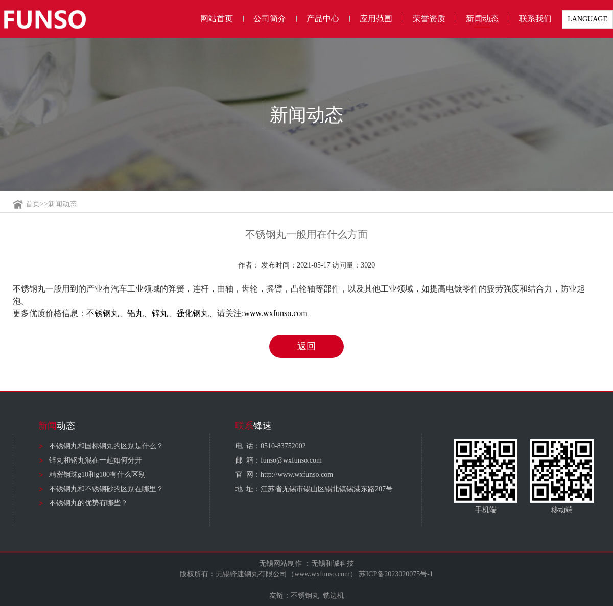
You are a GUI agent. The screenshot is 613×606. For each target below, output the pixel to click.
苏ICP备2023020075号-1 (396, 574)
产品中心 (322, 18)
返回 (306, 346)
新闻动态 (482, 18)
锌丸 (160, 313)
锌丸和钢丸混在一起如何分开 (95, 460)
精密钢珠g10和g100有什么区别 (97, 474)
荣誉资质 (429, 18)
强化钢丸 (192, 313)
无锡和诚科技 (332, 563)
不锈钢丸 (102, 313)
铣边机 (333, 595)
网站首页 (216, 18)
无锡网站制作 (280, 563)
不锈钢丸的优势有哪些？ (88, 503)
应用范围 (376, 18)
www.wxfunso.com (275, 313)
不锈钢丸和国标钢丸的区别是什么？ (106, 446)
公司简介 (269, 18)
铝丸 (135, 313)
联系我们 (535, 18)
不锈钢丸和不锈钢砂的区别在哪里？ (106, 489)
